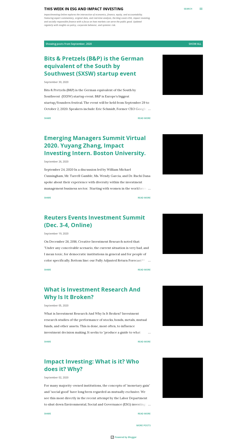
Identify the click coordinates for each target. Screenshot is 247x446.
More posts (143, 425)
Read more (144, 118)
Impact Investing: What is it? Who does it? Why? (91, 365)
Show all (195, 44)
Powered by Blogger (123, 437)
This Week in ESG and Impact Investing (83, 8)
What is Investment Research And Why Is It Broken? (92, 293)
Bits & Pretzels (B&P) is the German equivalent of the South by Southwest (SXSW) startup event (94, 66)
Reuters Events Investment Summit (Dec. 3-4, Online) (94, 221)
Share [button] (47, 118)
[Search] (188, 9)
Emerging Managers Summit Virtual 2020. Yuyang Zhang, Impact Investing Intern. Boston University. (95, 145)
